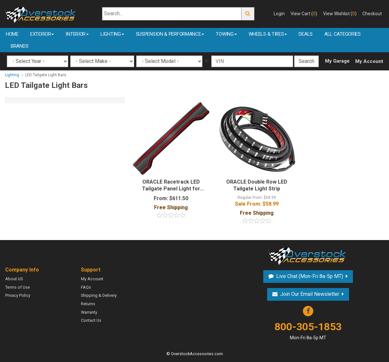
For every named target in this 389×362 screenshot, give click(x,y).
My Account (369, 61)
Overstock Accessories (308, 255)
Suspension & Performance (170, 34)
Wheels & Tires (268, 34)
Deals (306, 34)
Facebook (308, 311)
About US (14, 278)
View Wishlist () (340, 13)
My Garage (337, 61)
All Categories (342, 34)
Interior (77, 34)
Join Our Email (309, 294)
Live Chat (309, 276)
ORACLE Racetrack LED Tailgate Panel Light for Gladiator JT (171, 185)
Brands (19, 46)
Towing (226, 34)
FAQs (86, 287)
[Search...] (171, 13)
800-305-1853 (308, 330)
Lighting (112, 34)
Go (247, 13)
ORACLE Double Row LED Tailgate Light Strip (256, 185)
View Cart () (304, 13)
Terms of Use (17, 287)
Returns (88, 303)
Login (279, 13)
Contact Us (91, 320)
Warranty (89, 312)
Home (12, 34)
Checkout (372, 13)
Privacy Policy (17, 295)
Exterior (42, 34)
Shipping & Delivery (99, 295)
